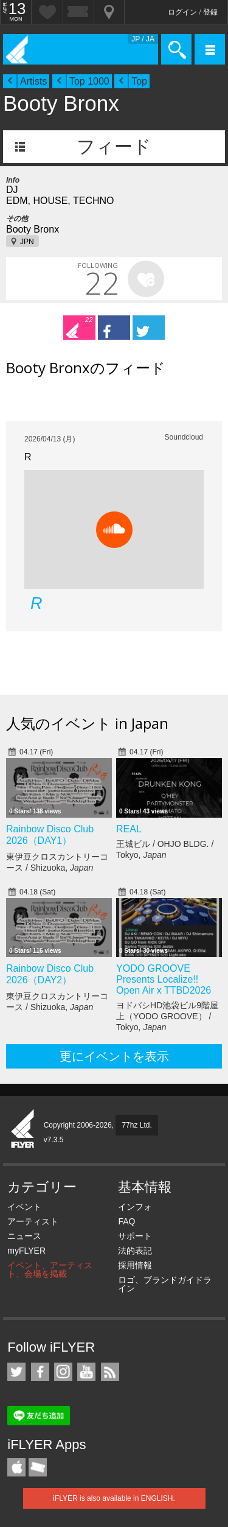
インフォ (135, 1207)
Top (139, 81)
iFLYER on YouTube (86, 1372)
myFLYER (26, 1250)
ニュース (24, 1236)
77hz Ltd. (136, 1125)
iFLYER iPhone (16, 1467)
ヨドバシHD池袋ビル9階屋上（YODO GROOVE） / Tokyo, (167, 1016)
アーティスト (32, 1221)
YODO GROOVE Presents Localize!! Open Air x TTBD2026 (163, 979)
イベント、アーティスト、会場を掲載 (49, 1269)
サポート (135, 1236)
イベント (24, 1207)
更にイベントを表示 (114, 1056)
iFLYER (23, 1129)
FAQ (126, 1221)
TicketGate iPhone (38, 1467)
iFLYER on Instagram (63, 1372)
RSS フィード (110, 1372)
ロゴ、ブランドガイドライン (165, 1284)
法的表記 (135, 1250)
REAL (129, 829)
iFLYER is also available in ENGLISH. (114, 1498)
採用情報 (135, 1265)
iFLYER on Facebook (40, 1372)
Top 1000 (89, 81)
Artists (33, 81)
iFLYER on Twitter (16, 1372)
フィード (114, 146)
